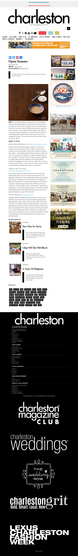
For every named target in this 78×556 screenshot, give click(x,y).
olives (27, 291)
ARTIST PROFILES (16, 358)
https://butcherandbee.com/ (37, 144)
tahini (39, 304)
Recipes (12, 294)
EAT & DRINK (13, 37)
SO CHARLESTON (32, 37)
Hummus (17, 302)
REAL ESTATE (66, 37)
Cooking (12, 299)
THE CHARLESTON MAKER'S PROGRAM (39, 2)
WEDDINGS (19, 39)
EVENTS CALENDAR (16, 356)
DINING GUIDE (15, 347)
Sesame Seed (20, 291)
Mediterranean (14, 304)
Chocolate (29, 297)
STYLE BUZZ (14, 372)
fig (28, 299)
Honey (11, 302)
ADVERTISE (14, 337)
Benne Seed (13, 291)
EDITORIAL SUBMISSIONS (17, 341)
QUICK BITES (14, 349)
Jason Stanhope (30, 302)
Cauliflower (42, 294)
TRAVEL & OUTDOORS (8, 39)
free (21, 289)
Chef (11, 289)
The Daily (16, 289)
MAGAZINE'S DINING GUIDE (39, 5)
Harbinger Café (19, 294)
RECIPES (14, 352)
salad (34, 289)
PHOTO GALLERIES (16, 379)
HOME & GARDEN (56, 37)
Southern (33, 291)
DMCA (41, 551)
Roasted (21, 304)
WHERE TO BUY (15, 338)
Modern (22, 302)
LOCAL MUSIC (15, 381)
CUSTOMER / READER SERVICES (19, 330)
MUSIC (13, 359)
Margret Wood (24, 68)
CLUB (57, 33)
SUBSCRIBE (42, 33)
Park (36, 294)
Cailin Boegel (18, 66)
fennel (23, 299)
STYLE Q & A (14, 370)
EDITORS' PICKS (15, 362)
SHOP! (51, 33)
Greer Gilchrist (38, 299)
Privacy (37, 551)
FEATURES (4, 37)
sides (35, 304)
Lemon (38, 302)
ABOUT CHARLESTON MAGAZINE (19, 329)
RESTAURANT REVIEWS (17, 348)
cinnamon (36, 297)
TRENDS (14, 368)
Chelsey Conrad (20, 297)
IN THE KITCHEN (15, 351)
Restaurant (27, 289)
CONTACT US (15, 335)
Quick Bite (25, 222)
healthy (18, 299)
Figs (31, 299)
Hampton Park (29, 294)
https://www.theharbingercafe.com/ (19, 170)
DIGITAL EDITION (15, 334)
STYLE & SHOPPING (44, 37)
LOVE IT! (14, 374)
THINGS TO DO (22, 37)
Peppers (12, 297)
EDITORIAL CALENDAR (17, 339)
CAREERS (14, 342)
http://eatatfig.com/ (27, 195)
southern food (42, 291)
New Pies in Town (31, 226)
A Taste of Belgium (32, 269)
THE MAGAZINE (29, 39)
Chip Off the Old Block (34, 247)
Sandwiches (29, 304)
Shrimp (39, 289)
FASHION (14, 371)
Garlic (42, 297)
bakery (45, 289)
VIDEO (13, 378)
